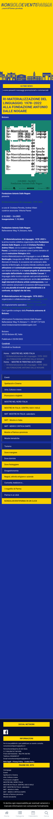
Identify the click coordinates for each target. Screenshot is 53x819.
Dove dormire (10, 458)
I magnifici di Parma (12, 489)
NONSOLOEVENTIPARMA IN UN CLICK (20, 501)
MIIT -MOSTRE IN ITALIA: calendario (19, 414)
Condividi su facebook (11, 347)
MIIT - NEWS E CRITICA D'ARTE (17, 426)
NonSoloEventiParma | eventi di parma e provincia (26, 7)
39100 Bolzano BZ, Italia (12, 334)
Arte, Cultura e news (12, 390)
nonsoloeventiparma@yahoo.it (14, 746)
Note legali (7, 761)
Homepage (7, 770)
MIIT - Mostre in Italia (13, 420)
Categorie (19, 814)
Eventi (7, 377)
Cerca (46, 814)
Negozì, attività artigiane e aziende (18, 477)
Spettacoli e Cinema (12, 383)
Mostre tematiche (11, 438)
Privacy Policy (18, 761)
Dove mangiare (10, 452)
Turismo (7, 446)
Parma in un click (11, 495)
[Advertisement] (26, 41)
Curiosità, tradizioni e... (14, 483)
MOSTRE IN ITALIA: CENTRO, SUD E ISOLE (22, 408)
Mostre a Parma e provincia (16, 432)
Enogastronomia (11, 471)
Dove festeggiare (11, 464)
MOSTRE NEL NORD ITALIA (16, 402)
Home (6, 814)
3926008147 (14, 756)
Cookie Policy (29, 761)
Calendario (33, 814)
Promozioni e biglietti (13, 396)
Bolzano (5, 117)
